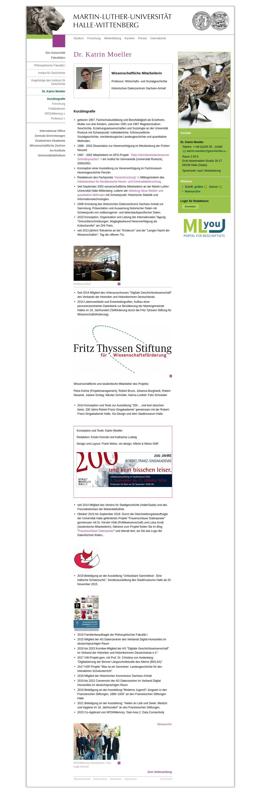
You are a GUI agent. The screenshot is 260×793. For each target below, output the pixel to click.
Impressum (131, 779)
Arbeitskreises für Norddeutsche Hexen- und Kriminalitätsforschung (119, 181)
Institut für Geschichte (51, 73)
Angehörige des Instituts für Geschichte (48, 82)
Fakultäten (58, 57)
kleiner (213, 186)
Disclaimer (115, 779)
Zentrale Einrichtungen (50, 135)
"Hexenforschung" (126, 177)
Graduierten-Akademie (50, 140)
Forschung (94, 38)
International (158, 38)
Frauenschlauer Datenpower (96, 531)
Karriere (130, 38)
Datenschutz (100, 779)
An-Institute (57, 150)
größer (198, 186)
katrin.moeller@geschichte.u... (207, 151)
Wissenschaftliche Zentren (47, 145)
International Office (52, 131)
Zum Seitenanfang (159, 772)
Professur (58, 118)
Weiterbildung (112, 38)
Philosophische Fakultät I (49, 65)
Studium (79, 38)
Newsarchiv (192, 191)
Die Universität (55, 52)
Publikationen (56, 108)
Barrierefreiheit (82, 779)
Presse (142, 38)
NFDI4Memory (55, 113)
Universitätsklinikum (51, 155)
